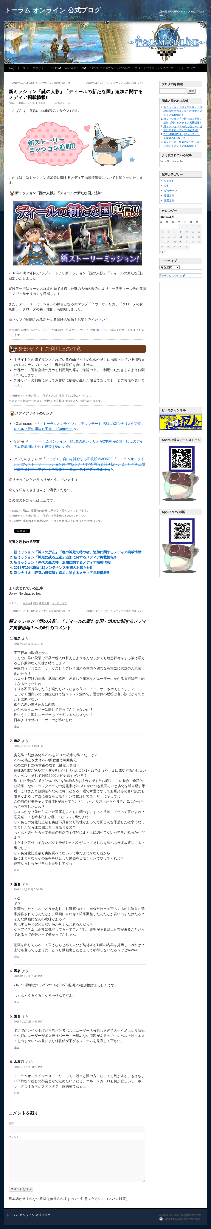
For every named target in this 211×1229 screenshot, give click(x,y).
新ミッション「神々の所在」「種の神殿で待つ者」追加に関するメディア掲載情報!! (79, 552)
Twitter (55, 68)
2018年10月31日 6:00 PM (28, 889)
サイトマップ (186, 68)
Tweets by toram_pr (171, 275)
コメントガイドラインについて (154, 68)
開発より (169, 200)
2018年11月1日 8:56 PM (28, 1021)
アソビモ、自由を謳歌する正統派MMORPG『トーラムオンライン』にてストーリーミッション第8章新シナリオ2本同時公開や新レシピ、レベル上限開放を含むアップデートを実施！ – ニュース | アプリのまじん (79, 464)
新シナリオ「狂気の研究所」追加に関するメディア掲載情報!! (61, 573)
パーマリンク (59, 603)
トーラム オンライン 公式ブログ (52, 10)
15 (180, 236)
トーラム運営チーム (58, 103)
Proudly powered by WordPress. (182, 1218)
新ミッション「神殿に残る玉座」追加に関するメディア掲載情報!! (65, 557)
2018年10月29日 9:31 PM (28, 643)
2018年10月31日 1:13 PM (28, 746)
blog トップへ (18, 68)
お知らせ (99, 330)
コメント (14, 1137)
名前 (11, 1123)
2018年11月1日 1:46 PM (28, 976)
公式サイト (40, 68)
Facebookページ (74, 68)
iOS (35, 603)
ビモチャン (170, 190)
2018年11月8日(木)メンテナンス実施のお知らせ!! (116, 82)
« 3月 (163, 251)
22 (180, 242)
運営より (44, 603)
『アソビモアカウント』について (109, 68)
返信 (16, 726)
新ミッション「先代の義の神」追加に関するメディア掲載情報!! (63, 562)
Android (27, 603)
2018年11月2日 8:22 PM (28, 1067)
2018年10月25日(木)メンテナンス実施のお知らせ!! (39, 82)
